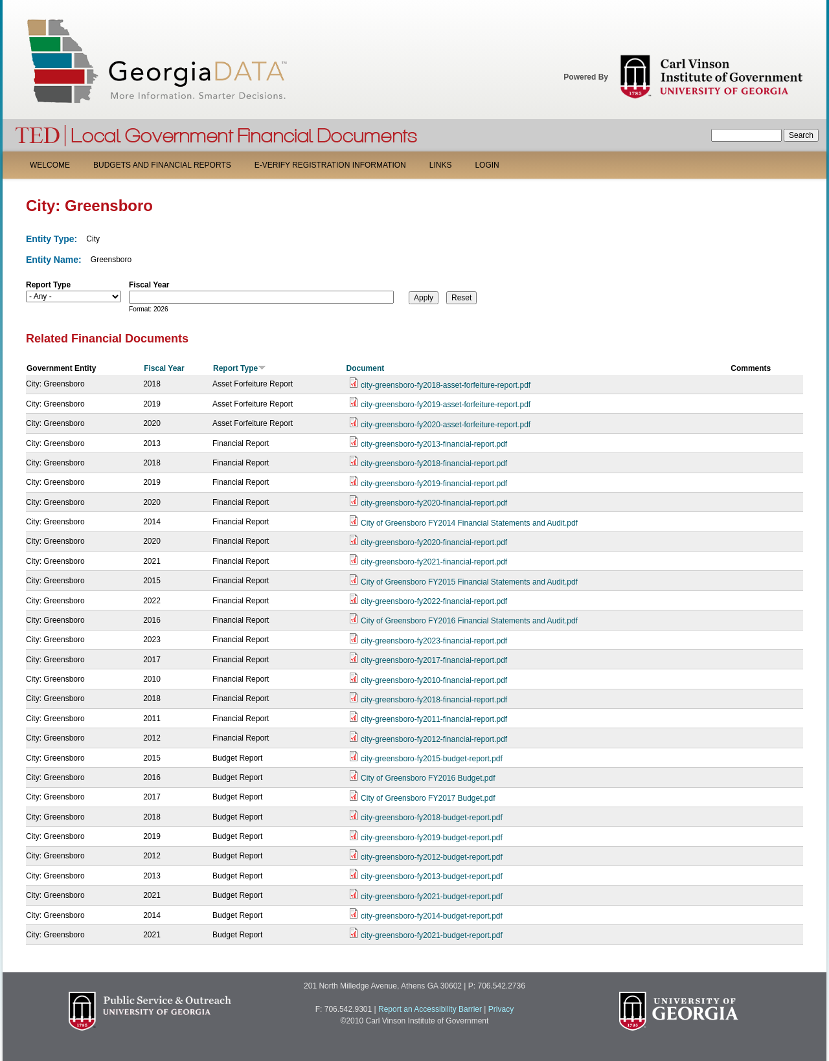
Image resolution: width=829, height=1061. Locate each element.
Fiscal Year (149, 284)
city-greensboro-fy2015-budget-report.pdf (432, 758)
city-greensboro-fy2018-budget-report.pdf (432, 817)
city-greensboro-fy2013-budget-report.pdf (432, 876)
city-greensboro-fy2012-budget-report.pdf (432, 857)
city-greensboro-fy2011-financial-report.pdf (434, 719)
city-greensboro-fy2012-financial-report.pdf (434, 739)
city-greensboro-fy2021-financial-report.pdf (434, 561)
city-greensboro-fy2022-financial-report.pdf (434, 601)
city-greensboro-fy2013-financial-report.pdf (434, 444)
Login (487, 165)
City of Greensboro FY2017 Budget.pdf (428, 798)
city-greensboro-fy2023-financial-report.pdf (434, 640)
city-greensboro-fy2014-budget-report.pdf (432, 916)
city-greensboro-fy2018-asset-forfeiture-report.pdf (445, 385)
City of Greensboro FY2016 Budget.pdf (428, 778)
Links (440, 165)
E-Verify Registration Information (330, 165)
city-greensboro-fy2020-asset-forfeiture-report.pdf (445, 424)
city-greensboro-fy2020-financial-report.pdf (434, 503)
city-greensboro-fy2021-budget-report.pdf (432, 896)
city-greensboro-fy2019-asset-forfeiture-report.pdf (445, 404)
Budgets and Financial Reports (162, 165)
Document (365, 368)
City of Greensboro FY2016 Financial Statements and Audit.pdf (469, 620)
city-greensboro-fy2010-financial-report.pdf (434, 680)
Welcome (50, 165)
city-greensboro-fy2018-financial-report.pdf (434, 463)
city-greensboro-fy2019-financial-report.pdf (434, 483)
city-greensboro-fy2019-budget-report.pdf (432, 837)
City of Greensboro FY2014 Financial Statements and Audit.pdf (469, 523)
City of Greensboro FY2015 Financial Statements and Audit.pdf (469, 581)
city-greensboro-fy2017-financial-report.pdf (434, 660)
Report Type (48, 284)
